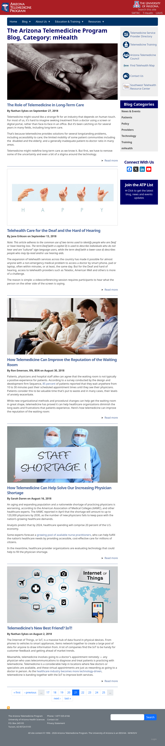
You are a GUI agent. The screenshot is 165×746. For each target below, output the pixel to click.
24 (97, 692)
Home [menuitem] (13, 21)
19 (62, 692)
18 (55, 692)
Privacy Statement (56, 723)
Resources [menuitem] (95, 23)
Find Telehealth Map (142, 65)
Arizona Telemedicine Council (143, 56)
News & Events (130, 111)
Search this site (147, 9)
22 (83, 692)
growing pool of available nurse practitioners (64, 535)
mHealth (127, 148)
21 (76, 692)
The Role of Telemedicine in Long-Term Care (45, 104)
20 (69, 692)
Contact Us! (52, 719)
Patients (126, 117)
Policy (125, 123)
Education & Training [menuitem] (68, 23)
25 (104, 692)
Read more (111, 160)
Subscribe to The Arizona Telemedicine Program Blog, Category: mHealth (8, 707)
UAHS (159, 13)
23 (90, 692)
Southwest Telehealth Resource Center (143, 86)
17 (48, 692)
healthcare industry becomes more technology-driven (69, 671)
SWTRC (136, 13)
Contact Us (136, 76)
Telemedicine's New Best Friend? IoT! (39, 628)
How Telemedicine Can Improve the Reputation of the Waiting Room (62, 362)
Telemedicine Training (143, 44)
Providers (127, 130)
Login (154, 739)
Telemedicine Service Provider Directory (142, 34)
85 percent (49, 383)
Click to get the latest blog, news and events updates (139, 194)
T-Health (148, 13)
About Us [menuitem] (42, 23)
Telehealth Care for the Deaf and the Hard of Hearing (53, 230)
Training (126, 142)
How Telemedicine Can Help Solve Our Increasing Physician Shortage (59, 490)
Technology (128, 136)
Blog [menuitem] (25, 23)
